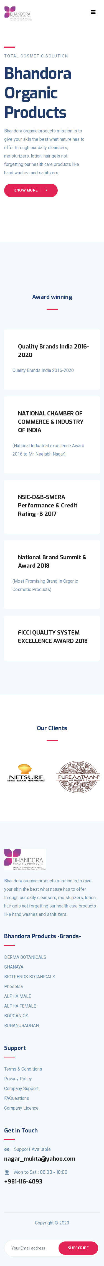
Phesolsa (13, 986)
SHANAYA (13, 967)
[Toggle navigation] (93, 12)
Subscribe (78, 1248)
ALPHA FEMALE (20, 1006)
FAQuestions (16, 1098)
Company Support (21, 1088)
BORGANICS (16, 1015)
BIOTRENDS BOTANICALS (29, 976)
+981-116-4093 (23, 1181)
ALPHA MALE (17, 996)
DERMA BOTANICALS (25, 957)
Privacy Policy (18, 1078)
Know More (31, 190)
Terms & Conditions (23, 1069)
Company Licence (21, 1108)
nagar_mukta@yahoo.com (39, 1159)
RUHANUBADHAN (21, 1025)
